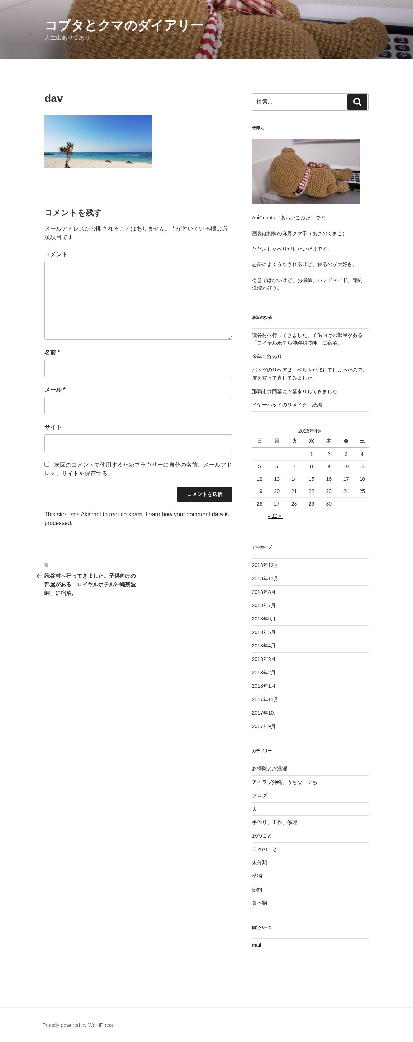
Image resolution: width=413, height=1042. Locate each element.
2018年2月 (264, 672)
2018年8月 (264, 592)
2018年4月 (264, 645)
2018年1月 (264, 686)
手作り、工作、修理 (274, 822)
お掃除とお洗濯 (269, 768)
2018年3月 (264, 659)
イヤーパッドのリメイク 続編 (287, 405)
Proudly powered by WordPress (77, 1025)
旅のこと (262, 835)
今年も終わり (267, 356)
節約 (257, 889)
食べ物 (259, 903)
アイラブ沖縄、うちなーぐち (284, 782)
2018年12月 (265, 565)
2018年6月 (264, 619)
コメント (55, 254)
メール (55, 390)
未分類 (259, 862)
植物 (257, 876)
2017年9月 (264, 726)
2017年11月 (265, 699)
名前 (52, 352)
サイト (53, 427)
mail (256, 945)
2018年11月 (265, 578)
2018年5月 (264, 632)
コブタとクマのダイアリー (123, 25)
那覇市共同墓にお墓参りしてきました (294, 391)
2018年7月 (264, 605)
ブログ (259, 795)
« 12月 (275, 516)
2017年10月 (265, 713)
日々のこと (264, 849)
